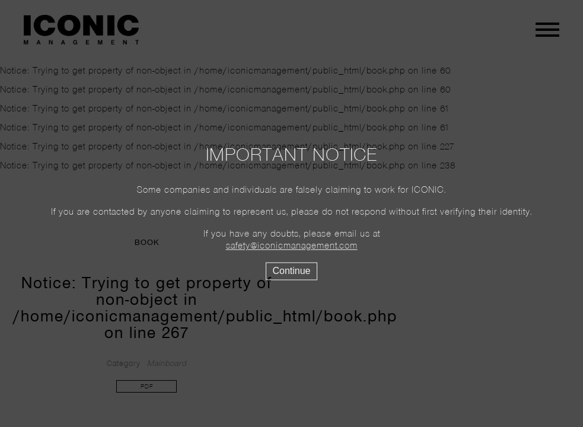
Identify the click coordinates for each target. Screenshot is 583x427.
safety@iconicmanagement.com (292, 246)
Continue (291, 271)
